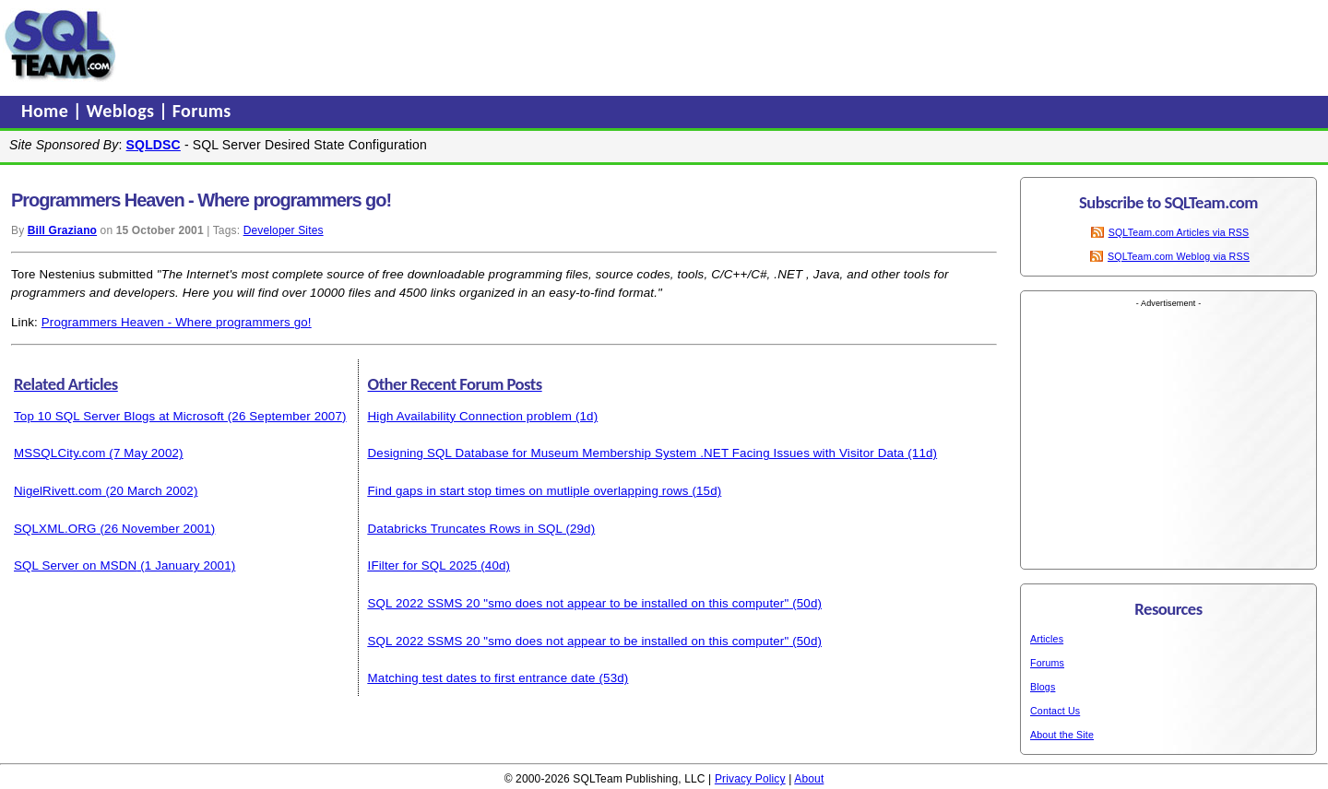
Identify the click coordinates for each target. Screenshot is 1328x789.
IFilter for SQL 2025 (423, 565)
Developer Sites (283, 230)
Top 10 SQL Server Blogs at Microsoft (119, 416)
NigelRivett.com (58, 491)
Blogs (1042, 686)
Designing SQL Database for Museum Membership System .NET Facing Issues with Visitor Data (636, 453)
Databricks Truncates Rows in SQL (465, 529)
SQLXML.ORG (55, 529)
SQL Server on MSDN (75, 565)
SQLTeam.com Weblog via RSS (1179, 256)
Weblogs (123, 111)
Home (47, 111)
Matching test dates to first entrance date (482, 678)
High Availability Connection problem (470, 416)
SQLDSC (153, 144)
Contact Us (1055, 710)
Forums (201, 111)
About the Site (1062, 734)
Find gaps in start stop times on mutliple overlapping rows (528, 491)
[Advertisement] (473, 45)
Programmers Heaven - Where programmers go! (177, 322)
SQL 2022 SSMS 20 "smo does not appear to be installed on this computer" (578, 603)
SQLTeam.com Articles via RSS (1179, 232)
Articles (1046, 638)
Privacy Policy (750, 778)
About (809, 778)
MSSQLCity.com (59, 453)
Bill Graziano (62, 230)
